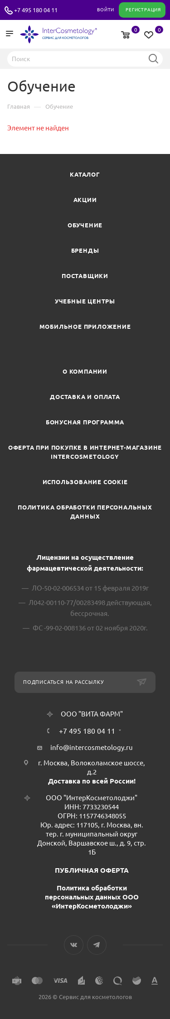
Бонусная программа (85, 422)
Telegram (97, 945)
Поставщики (85, 276)
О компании (85, 371)
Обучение (85, 225)
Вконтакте (73, 945)
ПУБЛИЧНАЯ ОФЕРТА (92, 870)
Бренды (85, 250)
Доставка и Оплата (85, 397)
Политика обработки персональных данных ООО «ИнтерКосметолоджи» (92, 897)
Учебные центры (85, 301)
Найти (153, 58)
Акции (85, 200)
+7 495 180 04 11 (36, 10)
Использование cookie (85, 482)
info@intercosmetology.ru (91, 747)
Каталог (85, 174)
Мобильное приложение (85, 326)
